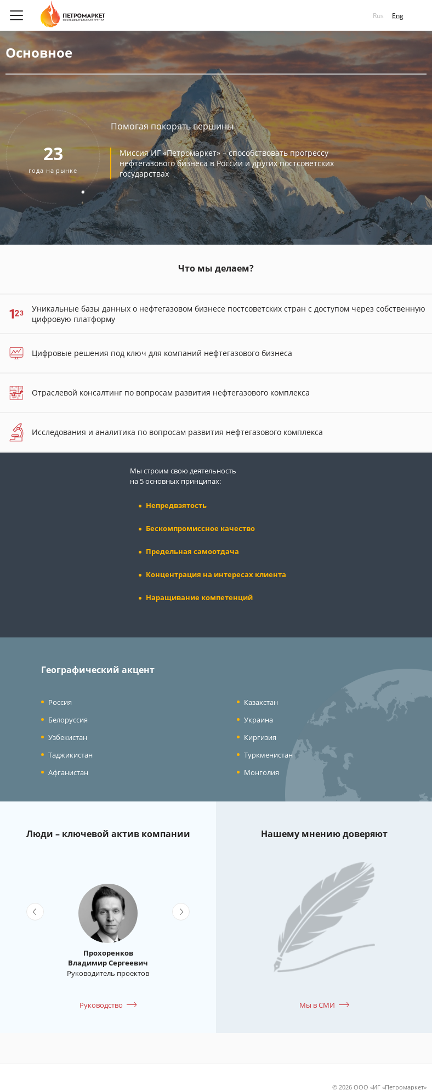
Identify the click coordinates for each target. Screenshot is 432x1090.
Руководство (101, 1005)
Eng (397, 15)
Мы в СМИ (317, 1005)
